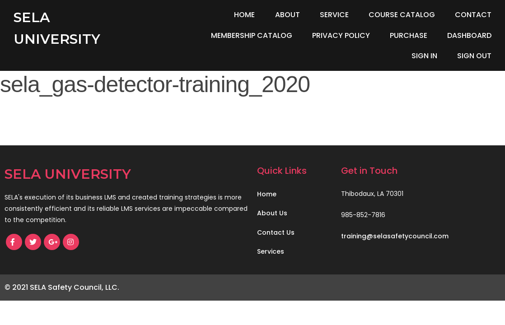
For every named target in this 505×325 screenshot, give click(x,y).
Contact (473, 14)
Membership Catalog (251, 35)
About (287, 14)
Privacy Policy (341, 35)
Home (244, 14)
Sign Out (474, 56)
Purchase (408, 35)
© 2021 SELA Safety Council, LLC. (62, 287)
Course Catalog (402, 14)
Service (334, 14)
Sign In (424, 56)
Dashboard (469, 35)
